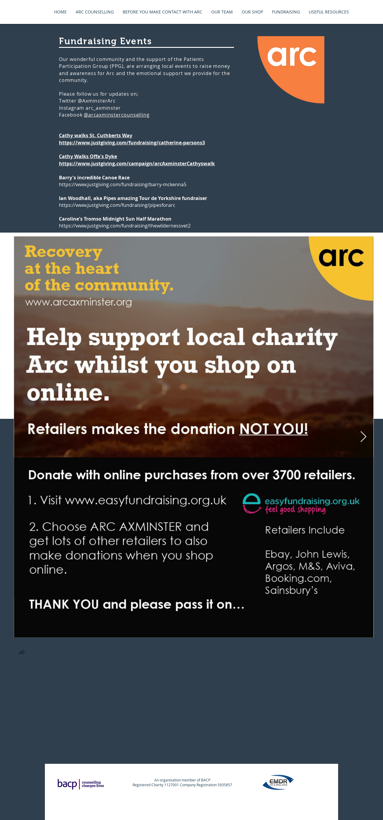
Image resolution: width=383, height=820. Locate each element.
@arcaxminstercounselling (116, 115)
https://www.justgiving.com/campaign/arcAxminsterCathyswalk (137, 163)
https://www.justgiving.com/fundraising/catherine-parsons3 (132, 142)
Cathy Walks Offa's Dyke (88, 156)
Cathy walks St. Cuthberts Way (95, 135)
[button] (21, 652)
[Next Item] (363, 437)
